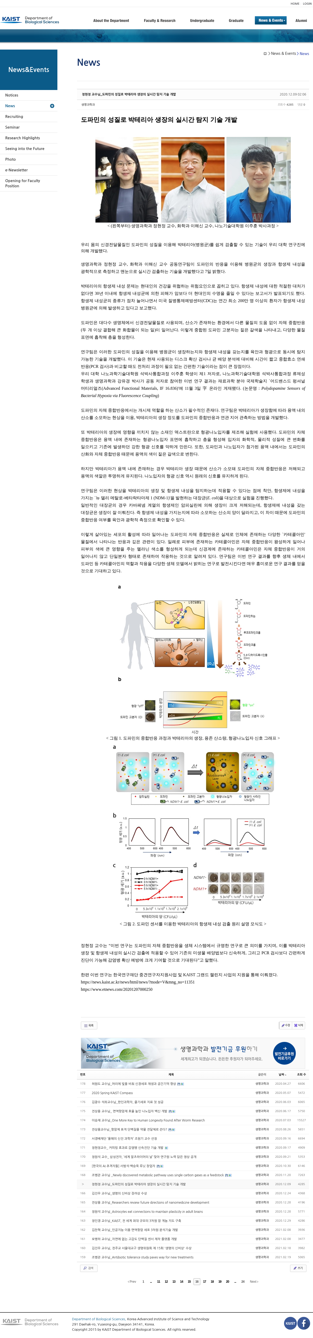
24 (242, 1281)
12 (166, 1281)
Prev (132, 1281)
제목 (171, 1074)
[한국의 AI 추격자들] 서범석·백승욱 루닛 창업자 (124, 1166)
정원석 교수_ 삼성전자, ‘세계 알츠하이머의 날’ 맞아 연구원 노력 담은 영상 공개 (144, 1157)
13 (173, 1281)
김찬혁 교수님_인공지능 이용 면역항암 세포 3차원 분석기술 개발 (135, 1230)
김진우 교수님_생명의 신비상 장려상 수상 (119, 1193)
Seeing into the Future (24, 149)
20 (227, 1281)
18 (212, 1281)
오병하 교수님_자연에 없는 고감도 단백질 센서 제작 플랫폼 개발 (134, 1239)
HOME (295, 3)
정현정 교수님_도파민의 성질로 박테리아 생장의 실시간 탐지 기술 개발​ (129, 94)
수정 (285, 1025)
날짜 (283, 1074)
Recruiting (14, 116)
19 (219, 1281)
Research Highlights (22, 138)
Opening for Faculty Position (22, 183)
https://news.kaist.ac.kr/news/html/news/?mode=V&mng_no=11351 (138, 982)
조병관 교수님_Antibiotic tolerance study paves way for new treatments (143, 1257)
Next (254, 1281)
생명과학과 (88, 104)
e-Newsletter (16, 170)
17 (204, 1281)
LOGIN (307, 3)
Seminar (12, 127)
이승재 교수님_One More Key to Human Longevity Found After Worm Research (148, 1120)
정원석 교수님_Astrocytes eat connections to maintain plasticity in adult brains (147, 1211)
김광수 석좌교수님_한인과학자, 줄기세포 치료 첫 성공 (128, 1102)
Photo (10, 159)
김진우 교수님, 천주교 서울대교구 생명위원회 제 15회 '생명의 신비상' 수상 (142, 1248)
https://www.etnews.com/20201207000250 (117, 989)
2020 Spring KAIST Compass (112, 1093)
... (151, 1281)
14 (181, 1281)
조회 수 (301, 1074)
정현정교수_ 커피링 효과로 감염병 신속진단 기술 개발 (128, 1147)
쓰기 (298, 1268)
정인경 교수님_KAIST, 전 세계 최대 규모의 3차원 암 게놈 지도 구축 (136, 1220)
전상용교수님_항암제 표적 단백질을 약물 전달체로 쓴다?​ (130, 1129)
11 (158, 1281)
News (10, 106)
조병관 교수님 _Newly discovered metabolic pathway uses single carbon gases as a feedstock (158, 1175)
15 (189, 1281)
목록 (88, 1026)
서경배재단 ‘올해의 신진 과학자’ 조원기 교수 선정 (124, 1138)
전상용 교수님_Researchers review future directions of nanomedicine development (150, 1202)
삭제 (298, 1025)
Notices (11, 95)
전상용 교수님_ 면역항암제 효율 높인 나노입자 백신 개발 (130, 1111)
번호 (83, 1074)
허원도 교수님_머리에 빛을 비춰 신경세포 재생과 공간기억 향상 (134, 1083)
